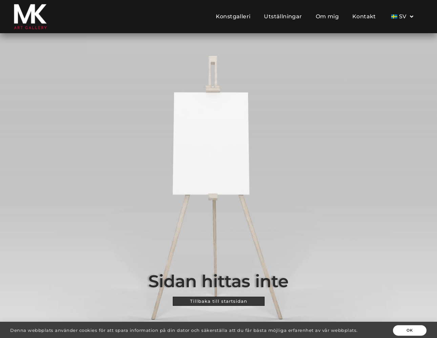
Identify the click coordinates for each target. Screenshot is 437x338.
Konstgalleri (233, 16)
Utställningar (283, 16)
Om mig (327, 16)
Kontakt (364, 16)
